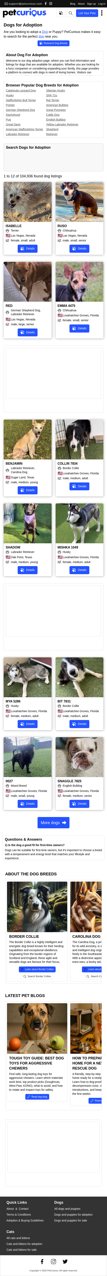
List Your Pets (87, 13)
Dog (45, 32)
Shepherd (52, 129)
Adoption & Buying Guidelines (25, 1220)
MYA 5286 (13, 701)
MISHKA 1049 (68, 547)
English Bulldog (56, 119)
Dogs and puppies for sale (70, 1220)
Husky (10, 95)
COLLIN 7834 (68, 463)
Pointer (10, 105)
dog (41, 36)
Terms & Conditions (18, 1214)
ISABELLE (13, 226)
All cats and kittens (18, 1238)
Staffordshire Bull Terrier (21, 100)
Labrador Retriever (17, 134)
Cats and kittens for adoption (24, 1243)
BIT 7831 (64, 701)
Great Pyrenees (56, 110)
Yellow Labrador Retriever (62, 124)
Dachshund (13, 114)
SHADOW (13, 547)
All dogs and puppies (67, 1208)
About (81, 3)
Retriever (52, 134)
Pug (8, 119)
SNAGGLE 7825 (70, 781)
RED (9, 305)
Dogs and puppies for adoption (73, 1214)
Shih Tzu (51, 95)
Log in (101, 3)
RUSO (62, 226)
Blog (72, 3)
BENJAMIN (14, 463)
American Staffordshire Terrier (24, 129)
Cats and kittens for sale (21, 1249)
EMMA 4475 (66, 305)
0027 (9, 781)
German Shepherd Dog (20, 110)
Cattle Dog (52, 114)
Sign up (91, 3)
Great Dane (13, 124)
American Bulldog (57, 105)
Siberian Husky (55, 90)
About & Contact (17, 1208)
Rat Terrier (52, 100)
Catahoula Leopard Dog (21, 90)
